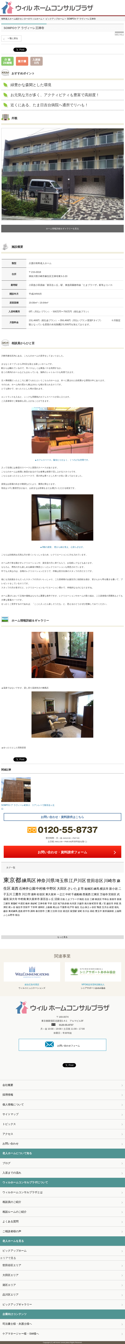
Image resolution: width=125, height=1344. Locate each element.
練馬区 (29, 880)
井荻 (116, 903)
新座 (119, 899)
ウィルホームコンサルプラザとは (22, 1192)
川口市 (26, 894)
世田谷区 (95, 880)
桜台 (17, 915)
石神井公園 (27, 888)
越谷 (5, 911)
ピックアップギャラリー (17, 1304)
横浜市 (104, 888)
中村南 (22, 899)
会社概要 (7, 1085)
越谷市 (109, 903)
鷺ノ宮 (102, 903)
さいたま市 (75, 888)
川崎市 (110, 880)
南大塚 (87, 903)
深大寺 (13, 899)
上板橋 (48, 907)
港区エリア (9, 1284)
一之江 (61, 894)
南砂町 (33, 903)
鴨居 (99, 907)
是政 (20, 911)
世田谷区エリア (11, 1265)
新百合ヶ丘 (47, 899)
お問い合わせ (10, 1143)
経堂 (111, 907)
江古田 (53, 911)
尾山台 (56, 907)
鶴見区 (98, 899)
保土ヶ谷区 (90, 907)
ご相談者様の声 (11, 1231)
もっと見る (62, 937)
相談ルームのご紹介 (14, 1211)
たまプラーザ (72, 899)
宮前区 (112, 894)
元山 (82, 907)
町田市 (95, 903)
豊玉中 (98, 911)
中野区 (51, 888)
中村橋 (41, 888)
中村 (68, 894)
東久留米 (51, 894)
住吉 (87, 899)
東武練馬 (13, 911)
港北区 (66, 911)
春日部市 (40, 911)
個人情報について (13, 1104)
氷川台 (86, 911)
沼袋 (57, 899)
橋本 (27, 903)
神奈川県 (46, 880)
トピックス (9, 1124)
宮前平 (26, 907)
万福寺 (104, 894)
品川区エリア (10, 1294)
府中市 (26, 911)
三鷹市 (17, 894)
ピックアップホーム (14, 1250)
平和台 (105, 899)
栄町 (80, 911)
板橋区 (88, 888)
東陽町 (14, 903)
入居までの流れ (11, 1172)
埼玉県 (61, 880)
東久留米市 (33, 899)
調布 (32, 911)
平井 (50, 903)
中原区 (21, 903)
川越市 (80, 903)
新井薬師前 (108, 911)
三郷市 (6, 903)
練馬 (96, 888)
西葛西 (87, 894)
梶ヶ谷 (11, 907)
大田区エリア (10, 1275)
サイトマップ (10, 1114)
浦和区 (41, 907)
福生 (77, 907)
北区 (55, 903)
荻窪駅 (73, 911)
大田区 (62, 888)
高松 (92, 911)
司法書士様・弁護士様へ (17, 1323)
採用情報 (7, 1094)
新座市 (113, 899)
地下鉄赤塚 (63, 903)
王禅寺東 (42, 903)
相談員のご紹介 (11, 1201)
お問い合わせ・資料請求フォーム (62, 852)
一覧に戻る (13, 38)
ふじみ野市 (9, 915)
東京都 (12, 880)
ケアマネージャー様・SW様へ (20, 1333)
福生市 (19, 907)
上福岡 (117, 911)
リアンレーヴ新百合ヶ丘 (46, 791)
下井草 (33, 907)
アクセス (7, 1133)
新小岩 (113, 888)
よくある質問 (10, 1221)
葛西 (14, 889)
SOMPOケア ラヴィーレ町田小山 (16, 793)
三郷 (92, 899)
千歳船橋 (76, 894)
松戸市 (70, 907)
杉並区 (41, 894)
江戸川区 (77, 880)
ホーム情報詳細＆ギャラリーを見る (62, 228)
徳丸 (116, 907)
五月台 (105, 907)
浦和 (33, 894)
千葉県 (63, 907)
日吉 (60, 911)
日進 (62, 899)
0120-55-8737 (62, 1025)
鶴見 (81, 899)
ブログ (6, 1163)
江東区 (95, 894)
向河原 (73, 903)
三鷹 (47, 911)
